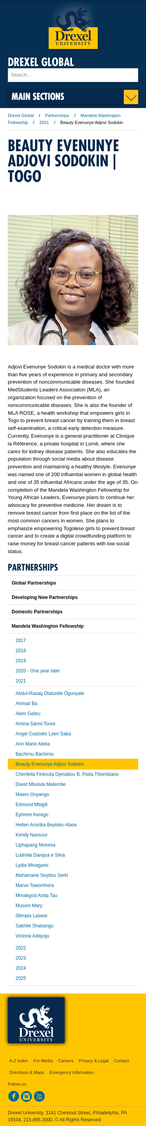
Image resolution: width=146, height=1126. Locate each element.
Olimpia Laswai (31, 915)
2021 (44, 122)
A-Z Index (18, 1060)
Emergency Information (71, 1072)
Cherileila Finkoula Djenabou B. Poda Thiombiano (67, 774)
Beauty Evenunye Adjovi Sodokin (50, 764)
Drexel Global (41, 62)
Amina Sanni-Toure (35, 723)
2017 (21, 640)
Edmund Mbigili (31, 804)
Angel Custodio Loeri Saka (43, 734)
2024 (21, 968)
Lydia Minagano (32, 865)
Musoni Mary (29, 905)
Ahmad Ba (26, 703)
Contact (121, 1060)
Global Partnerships (34, 583)
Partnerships (57, 115)
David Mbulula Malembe (41, 784)
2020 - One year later (38, 671)
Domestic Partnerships (37, 611)
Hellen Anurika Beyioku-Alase (46, 824)
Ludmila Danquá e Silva (40, 855)
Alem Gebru (28, 713)
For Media (43, 1060)
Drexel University (73, 25)
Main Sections (38, 96)
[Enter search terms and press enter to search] (73, 75)
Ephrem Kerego (32, 814)
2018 (21, 650)
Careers (65, 1060)
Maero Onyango (32, 794)
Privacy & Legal (94, 1060)
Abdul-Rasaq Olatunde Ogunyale (50, 693)
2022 (21, 948)
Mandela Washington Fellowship (48, 626)
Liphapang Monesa (35, 845)
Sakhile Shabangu (34, 926)
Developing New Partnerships (44, 597)
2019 (21, 660)
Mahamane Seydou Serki (42, 875)
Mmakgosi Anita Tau (36, 895)
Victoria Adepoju (32, 936)
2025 (21, 978)
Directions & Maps (26, 1072)
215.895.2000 (37, 1120)
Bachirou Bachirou (35, 754)
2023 (21, 958)
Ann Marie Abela (33, 744)
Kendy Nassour (31, 835)
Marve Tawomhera (35, 885)
